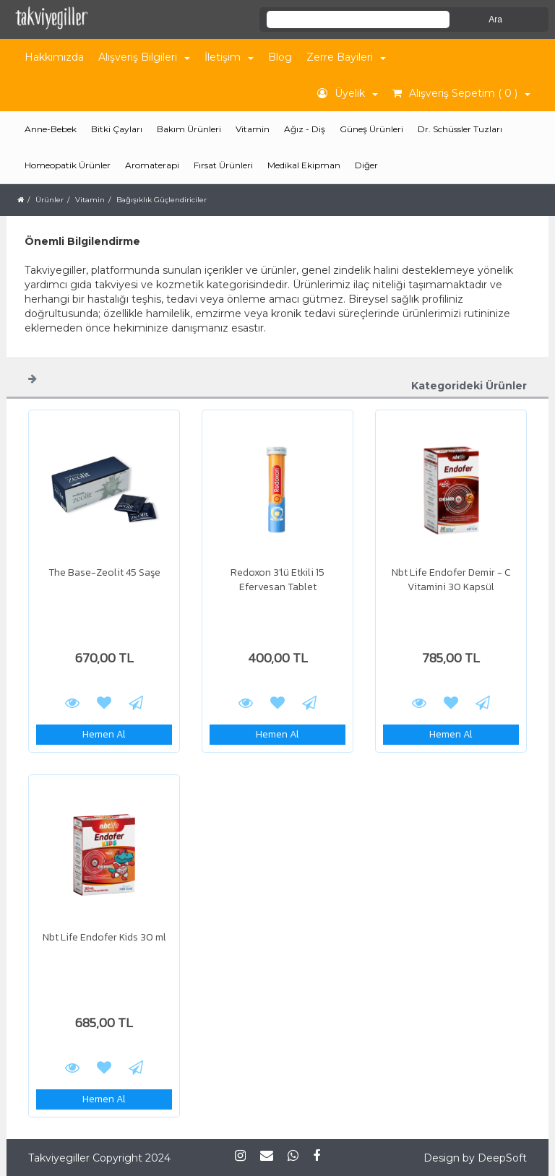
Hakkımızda (54, 57)
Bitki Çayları (116, 129)
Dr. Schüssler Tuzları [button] (460, 129)
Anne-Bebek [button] (51, 129)
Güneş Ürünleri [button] (371, 129)
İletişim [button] (229, 57)
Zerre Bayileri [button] (346, 57)
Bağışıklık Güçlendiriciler (161, 199)
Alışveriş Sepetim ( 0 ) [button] (461, 93)
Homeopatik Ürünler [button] (68, 165)
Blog (280, 57)
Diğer (366, 165)
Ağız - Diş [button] (304, 129)
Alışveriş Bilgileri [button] (144, 57)
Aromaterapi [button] (152, 165)
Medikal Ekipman (303, 165)
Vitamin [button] (253, 129)
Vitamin (90, 199)
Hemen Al (104, 734)
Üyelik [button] (347, 93)
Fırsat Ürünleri (223, 165)
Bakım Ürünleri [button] (189, 129)
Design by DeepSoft (475, 1157)
